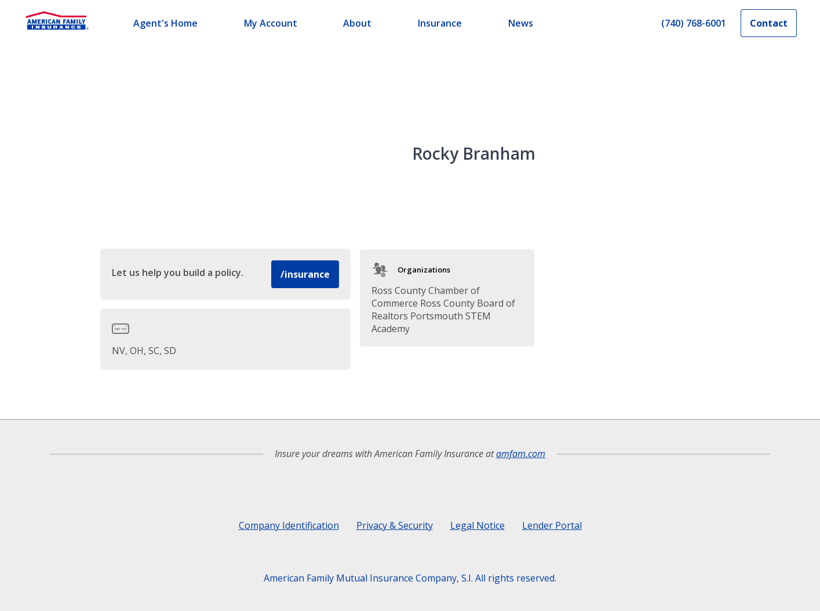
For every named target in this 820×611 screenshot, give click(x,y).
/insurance (305, 274)
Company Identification (289, 525)
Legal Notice (477, 525)
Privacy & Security (394, 525)
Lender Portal (552, 525)
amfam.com (520, 453)
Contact (769, 23)
